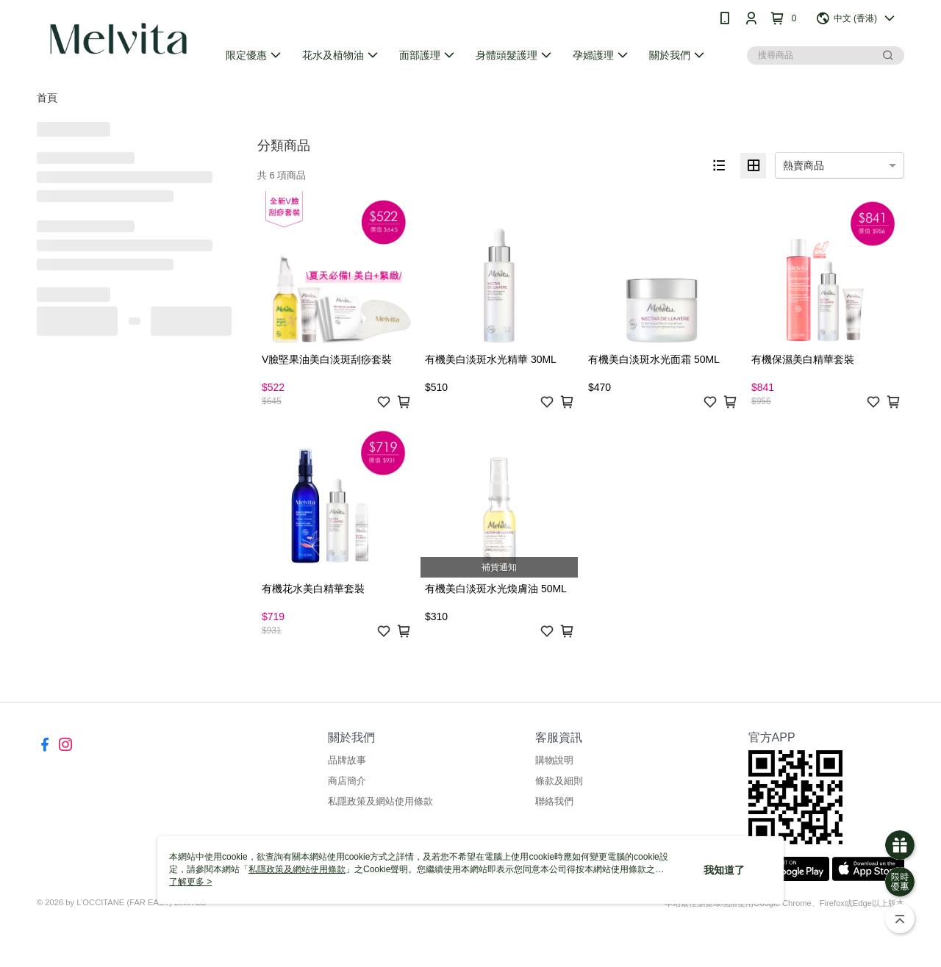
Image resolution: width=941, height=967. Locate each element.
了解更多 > (190, 882)
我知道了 (724, 870)
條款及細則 (559, 780)
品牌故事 (347, 760)
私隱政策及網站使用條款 (380, 801)
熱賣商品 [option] (803, 165)
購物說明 (554, 760)
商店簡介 (347, 780)
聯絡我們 (554, 801)
